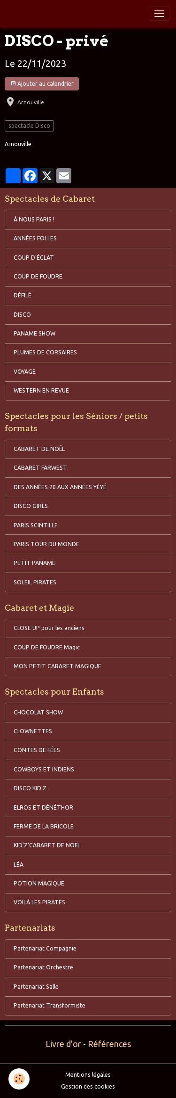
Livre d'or (63, 1044)
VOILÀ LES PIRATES (39, 902)
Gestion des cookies (88, 1086)
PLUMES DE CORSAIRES (45, 352)
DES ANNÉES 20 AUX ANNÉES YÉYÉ (60, 487)
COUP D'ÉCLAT (34, 257)
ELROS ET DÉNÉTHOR (43, 807)
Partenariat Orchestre (43, 967)
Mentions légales (88, 1075)
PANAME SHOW (34, 333)
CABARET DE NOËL (39, 449)
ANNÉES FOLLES (35, 238)
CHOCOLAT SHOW (38, 712)
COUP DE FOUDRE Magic (47, 647)
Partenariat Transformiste (49, 1005)
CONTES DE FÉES (37, 750)
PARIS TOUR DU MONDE (46, 544)
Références (109, 1044)
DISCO (22, 314)
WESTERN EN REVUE (41, 390)
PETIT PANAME (34, 563)
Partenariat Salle (36, 986)
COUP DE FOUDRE (38, 276)
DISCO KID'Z (30, 788)
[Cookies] (19, 1079)
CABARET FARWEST (40, 468)
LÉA (18, 864)
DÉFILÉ (22, 295)
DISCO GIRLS (31, 506)
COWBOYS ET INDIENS (44, 769)
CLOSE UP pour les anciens (49, 628)
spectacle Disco (29, 126)
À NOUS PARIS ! (34, 219)
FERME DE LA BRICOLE (44, 826)
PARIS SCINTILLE (36, 525)
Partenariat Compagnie (45, 948)
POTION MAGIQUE (39, 883)
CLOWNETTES (33, 731)
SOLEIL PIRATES (35, 582)
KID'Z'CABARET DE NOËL (47, 845)
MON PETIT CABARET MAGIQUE (57, 666)
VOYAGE (25, 372)
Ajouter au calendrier (42, 83)
